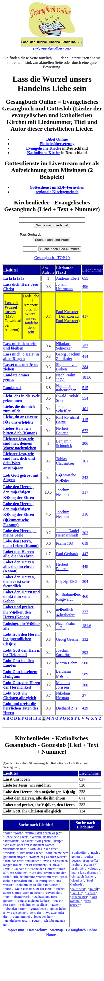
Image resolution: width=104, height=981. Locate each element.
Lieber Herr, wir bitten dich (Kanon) (20, 430)
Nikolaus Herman (63, 695)
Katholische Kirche (43, 153)
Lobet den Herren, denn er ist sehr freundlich (19, 581)
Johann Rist (79, 897)
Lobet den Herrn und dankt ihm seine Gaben (21, 596)
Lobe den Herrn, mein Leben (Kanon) (20, 543)
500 (85, 663)
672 (85, 431)
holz (7, 833)
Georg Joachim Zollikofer (68, 356)
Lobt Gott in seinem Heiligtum (20, 674)
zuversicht (53, 892)
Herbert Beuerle (62, 430)
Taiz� (93, 889)
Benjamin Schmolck (64, 443)
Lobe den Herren (43, 869)
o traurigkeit (44, 881)
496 (85, 286)
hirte (7, 889)
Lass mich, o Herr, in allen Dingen (21, 356)
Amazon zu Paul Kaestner (67, 318)
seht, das (36, 912)
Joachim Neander (63, 492)
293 (85, 652)
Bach (94, 852)
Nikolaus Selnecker (64, 346)
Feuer (35, 920)
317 (85, 492)
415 (85, 420)
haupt (58, 841)
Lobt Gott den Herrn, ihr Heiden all (21, 652)
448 (85, 566)
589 (85, 674)
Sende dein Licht (15, 837)
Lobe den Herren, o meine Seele (19, 533)
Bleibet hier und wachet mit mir (35, 877)
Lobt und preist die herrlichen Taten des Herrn (20, 708)
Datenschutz (37, 930)
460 (85, 596)
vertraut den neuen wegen (43, 833)
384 (85, 367)
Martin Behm (67, 663)
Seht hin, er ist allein (33, 904)
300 (85, 685)
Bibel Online (57, 139)
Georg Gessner (68, 639)
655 (85, 278)
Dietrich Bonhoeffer (85, 860)
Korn (18, 833)
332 (85, 639)
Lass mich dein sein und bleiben (19, 346)
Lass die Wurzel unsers (11, 307)
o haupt (27, 841)
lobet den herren (15, 908)
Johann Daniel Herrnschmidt (67, 533)
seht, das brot (13, 861)
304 (85, 581)
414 (85, 356)
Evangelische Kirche (43, 148)
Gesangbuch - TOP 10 (52, 258)
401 (85, 409)
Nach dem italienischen (66, 387)
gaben (56, 904)
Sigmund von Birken (67, 366)
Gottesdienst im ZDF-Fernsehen (57, 187)
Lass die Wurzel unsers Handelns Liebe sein (30, 320)
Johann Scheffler (63, 408)
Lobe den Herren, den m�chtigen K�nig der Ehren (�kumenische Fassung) (18, 514)
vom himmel (21, 916)
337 (85, 612)
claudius (77, 880)
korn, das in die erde (43, 849)
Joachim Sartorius (63, 652)
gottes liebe (38, 908)
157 (85, 346)
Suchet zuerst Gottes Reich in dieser (33, 890)
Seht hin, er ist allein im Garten (37, 885)
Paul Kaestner (67, 312)
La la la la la (13, 278)
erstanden (33, 861)
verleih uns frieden (44, 837)
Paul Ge (77, 893)
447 (85, 554)
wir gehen (43, 841)
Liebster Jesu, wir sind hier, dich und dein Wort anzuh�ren (19, 461)
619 (85, 543)
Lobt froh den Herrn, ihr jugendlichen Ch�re (21, 639)
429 (85, 708)
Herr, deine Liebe (30, 853)
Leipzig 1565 (66, 581)
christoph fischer (83, 876)
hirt (6, 896)
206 (85, 443)
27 (84, 695)
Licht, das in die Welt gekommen (21, 398)
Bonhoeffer (79, 852)
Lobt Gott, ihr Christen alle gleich (19, 695)
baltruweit (78, 889)
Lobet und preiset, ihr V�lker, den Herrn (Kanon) (18, 612)
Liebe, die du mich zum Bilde (19, 408)
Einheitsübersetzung (57, 144)
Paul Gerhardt (67, 554)
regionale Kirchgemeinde (57, 192)
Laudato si (12, 388)
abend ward (21, 896)
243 (85, 477)
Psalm (76, 864)
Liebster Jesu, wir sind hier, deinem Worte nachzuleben (19, 443)
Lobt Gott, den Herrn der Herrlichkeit (21, 685)
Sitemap (56, 930)
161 (85, 461)
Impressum (15, 930)
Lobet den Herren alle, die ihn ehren (18, 553)
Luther (88, 856)
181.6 (86, 377)
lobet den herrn (44, 916)
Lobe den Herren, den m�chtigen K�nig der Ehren (18, 492)
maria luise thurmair (85, 872)
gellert (76, 856)
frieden (9, 853)
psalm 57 (90, 864)
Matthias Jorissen (63, 685)
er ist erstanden (36, 865)
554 (85, 398)
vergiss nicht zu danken (33, 900)
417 (85, 316)
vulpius (93, 868)
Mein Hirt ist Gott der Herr (33, 889)
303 (85, 533)
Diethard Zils (66, 708)
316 (85, 514)
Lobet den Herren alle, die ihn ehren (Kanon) (18, 566)
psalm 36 (78, 868)
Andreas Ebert (67, 278)
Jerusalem (11, 841)
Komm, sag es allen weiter (47, 857)
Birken (91, 893)
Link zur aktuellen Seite (52, 49)
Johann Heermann (64, 286)
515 (85, 388)
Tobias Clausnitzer (65, 461)
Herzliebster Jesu (15, 920)
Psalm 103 (64, 543)
